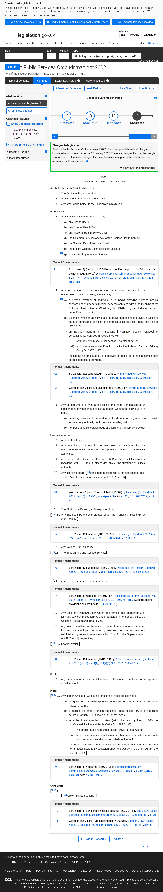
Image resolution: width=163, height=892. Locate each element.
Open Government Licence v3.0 (69, 879)
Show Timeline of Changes (27, 144)
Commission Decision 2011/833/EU (104, 883)
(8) (108, 663)
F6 (53, 551)
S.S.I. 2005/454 (111, 538)
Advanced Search (148, 60)
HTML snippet (28, 862)
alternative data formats (64, 856)
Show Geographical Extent (27, 123)
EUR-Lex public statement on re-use (96, 887)
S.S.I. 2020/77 (124, 824)
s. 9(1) (105, 377)
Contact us (85, 870)
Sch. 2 (131, 538)
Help (28, 870)
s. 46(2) (93, 824)
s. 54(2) (78, 538)
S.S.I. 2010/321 (113, 277)
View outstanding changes (137, 167)
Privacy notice (103, 870)
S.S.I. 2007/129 (138, 496)
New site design (14, 870)
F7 (52, 580)
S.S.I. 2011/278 (120, 663)
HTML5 (15, 862)
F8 (53, 643)
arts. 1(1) (143, 814)
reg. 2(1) (138, 824)
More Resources (95, 80)
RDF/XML (89, 862)
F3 (120, 330)
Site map (53, 870)
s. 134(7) (77, 277)
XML (46, 862)
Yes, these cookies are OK (26, 22)
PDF (40, 862)
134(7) (103, 663)
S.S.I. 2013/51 (119, 599)
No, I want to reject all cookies (135, 22)
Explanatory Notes (65, 80)
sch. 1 (147, 824)
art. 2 (72, 281)
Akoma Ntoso (59, 862)
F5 (53, 514)
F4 (88, 472)
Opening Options (17, 152)
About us (40, 870)
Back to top (152, 846)
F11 (65, 794)
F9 (53, 695)
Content (42, 80)
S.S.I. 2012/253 (128, 571)
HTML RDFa (75, 862)
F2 (61, 299)
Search (12, 66)
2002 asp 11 (51, 73)
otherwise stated (114, 879)
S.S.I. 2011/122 (144, 277)
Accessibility (69, 870)
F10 (54, 790)
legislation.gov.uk (30, 34)
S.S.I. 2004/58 (140, 377)
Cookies (119, 870)
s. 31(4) (139, 770)
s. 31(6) (90, 775)
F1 (61, 253)
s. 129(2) (94, 571)
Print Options (146, 88)
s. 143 (124, 496)
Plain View (126, 88)
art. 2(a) (134, 663)
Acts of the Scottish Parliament (22, 73)
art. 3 (125, 277)
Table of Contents (19, 80)
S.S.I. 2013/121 (107, 604)
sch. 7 (99, 775)
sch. (132, 277)
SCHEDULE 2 (68, 73)
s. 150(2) (91, 496)
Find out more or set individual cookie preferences (79, 22)
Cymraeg (153, 43)
